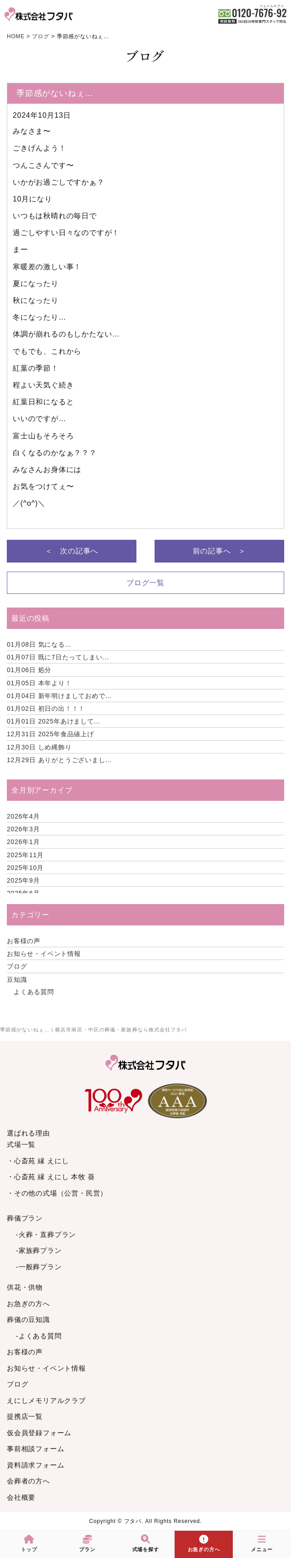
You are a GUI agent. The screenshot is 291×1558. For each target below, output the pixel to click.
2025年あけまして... (53, 721)
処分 (29, 669)
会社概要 (21, 1497)
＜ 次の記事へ (72, 551)
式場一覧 (21, 1144)
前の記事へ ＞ (219, 551)
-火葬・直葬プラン (46, 1234)
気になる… (39, 644)
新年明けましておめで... (59, 695)
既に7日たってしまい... (58, 657)
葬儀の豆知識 (28, 1319)
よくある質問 (34, 991)
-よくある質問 (39, 1336)
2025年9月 (23, 880)
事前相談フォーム (35, 1448)
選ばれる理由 (28, 1133)
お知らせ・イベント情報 (44, 953)
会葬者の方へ (28, 1481)
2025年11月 (25, 855)
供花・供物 (25, 1287)
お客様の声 (23, 941)
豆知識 (17, 979)
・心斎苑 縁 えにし (38, 1161)
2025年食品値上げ (50, 734)
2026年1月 (23, 841)
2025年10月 (25, 867)
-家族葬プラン (39, 1250)
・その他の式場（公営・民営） (57, 1193)
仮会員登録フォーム (39, 1433)
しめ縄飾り (39, 747)
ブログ (17, 966)
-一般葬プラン (39, 1267)
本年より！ (39, 683)
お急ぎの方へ (28, 1303)
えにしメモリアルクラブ (46, 1400)
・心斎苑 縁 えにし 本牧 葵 (51, 1177)
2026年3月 (23, 829)
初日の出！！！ (46, 708)
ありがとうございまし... (59, 760)
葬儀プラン (25, 1218)
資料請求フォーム (35, 1465)
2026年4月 (23, 816)
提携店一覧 (25, 1416)
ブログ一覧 (145, 583)
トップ (29, 1543)
